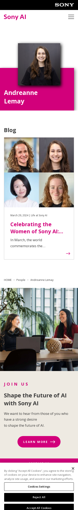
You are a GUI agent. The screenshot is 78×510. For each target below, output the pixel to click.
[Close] (73, 470)
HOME (8, 280)
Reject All (39, 499)
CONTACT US (39, 463)
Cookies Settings (39, 488)
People (20, 280)
